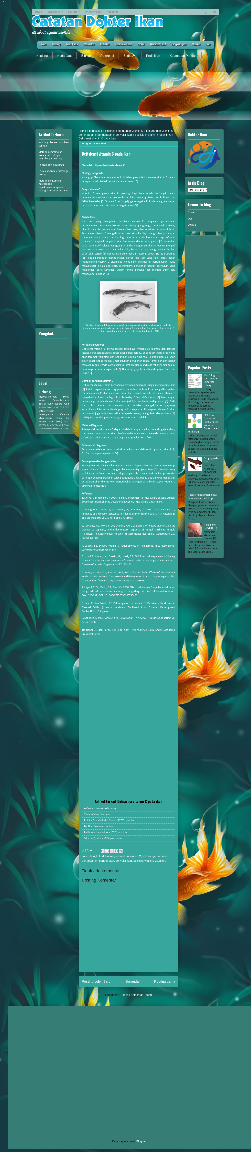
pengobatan (105, 134)
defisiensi (109, 130)
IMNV (66, 396)
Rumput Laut (158, 44)
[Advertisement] (126, 92)
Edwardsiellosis (61, 400)
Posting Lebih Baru (96, 981)
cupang (58, 404)
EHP (62, 407)
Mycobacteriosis (48, 396)
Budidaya (130, 55)
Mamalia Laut (123, 44)
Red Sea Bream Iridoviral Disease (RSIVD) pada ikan (109, 820)
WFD (66, 422)
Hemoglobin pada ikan (51, 164)
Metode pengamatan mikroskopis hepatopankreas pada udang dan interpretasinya (53, 185)
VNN (61, 425)
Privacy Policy (93, 12)
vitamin (152, 134)
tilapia (65, 429)
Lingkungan (179, 44)
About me (112, 12)
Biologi (86, 55)
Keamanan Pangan (183, 55)
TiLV (56, 425)
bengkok (94, 130)
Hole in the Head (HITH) (210, 526)
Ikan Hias (72, 44)
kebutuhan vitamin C (130, 130)
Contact (72, 12)
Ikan (43, 44)
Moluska (89, 44)
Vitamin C (165, 134)
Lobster (105, 44)
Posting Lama (164, 981)
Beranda (132, 981)
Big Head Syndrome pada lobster (99, 826)
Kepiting (42, 55)
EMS (67, 407)
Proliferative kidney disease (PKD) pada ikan (105, 832)
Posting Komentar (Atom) (136, 994)
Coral (141, 44)
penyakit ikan (124, 134)
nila (47, 425)
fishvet (191, 212)
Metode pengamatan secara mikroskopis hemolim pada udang (51, 155)
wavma (192, 225)
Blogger (141, 1141)
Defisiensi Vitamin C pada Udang (100, 808)
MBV (52, 425)
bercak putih (46, 404)
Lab (208, 44)
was (190, 218)
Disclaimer (53, 12)
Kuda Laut (64, 55)
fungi (66, 404)
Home (38, 12)
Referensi (107, 55)
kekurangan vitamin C (159, 130)
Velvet (42, 400)
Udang (56, 44)
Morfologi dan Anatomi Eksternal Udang (211, 380)
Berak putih (53, 407)
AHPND (42, 407)
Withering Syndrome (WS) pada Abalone (103, 838)
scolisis (139, 134)
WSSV (42, 425)
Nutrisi (196, 44)
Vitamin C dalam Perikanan (97, 814)
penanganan (86, 134)
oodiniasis (57, 429)
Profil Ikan (153, 55)
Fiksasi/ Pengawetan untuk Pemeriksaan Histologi (202, 496)
